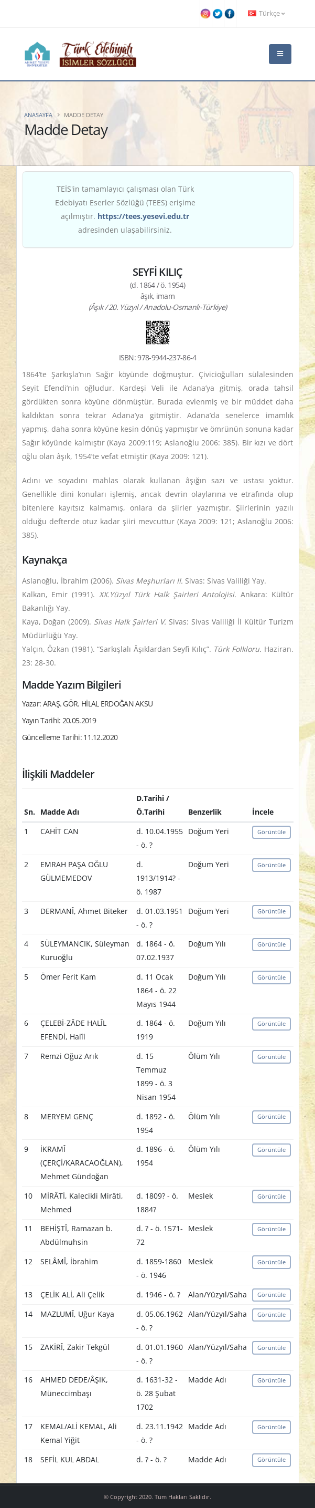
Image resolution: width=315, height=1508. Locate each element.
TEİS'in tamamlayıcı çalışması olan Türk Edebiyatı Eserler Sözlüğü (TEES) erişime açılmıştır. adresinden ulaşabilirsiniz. (125, 209)
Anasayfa (38, 115)
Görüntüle (271, 832)
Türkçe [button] (266, 13)
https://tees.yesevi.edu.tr (143, 216)
